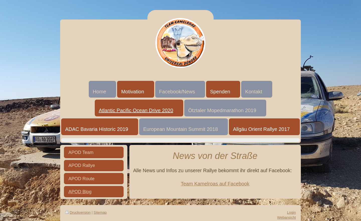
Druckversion (78, 212)
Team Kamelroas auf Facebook (215, 183)
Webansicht (286, 217)
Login (291, 212)
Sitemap (100, 212)
